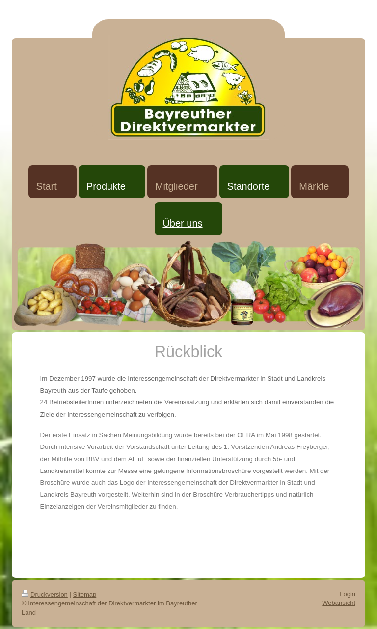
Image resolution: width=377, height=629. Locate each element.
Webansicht (338, 602)
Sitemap (85, 594)
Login (347, 594)
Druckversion (45, 594)
